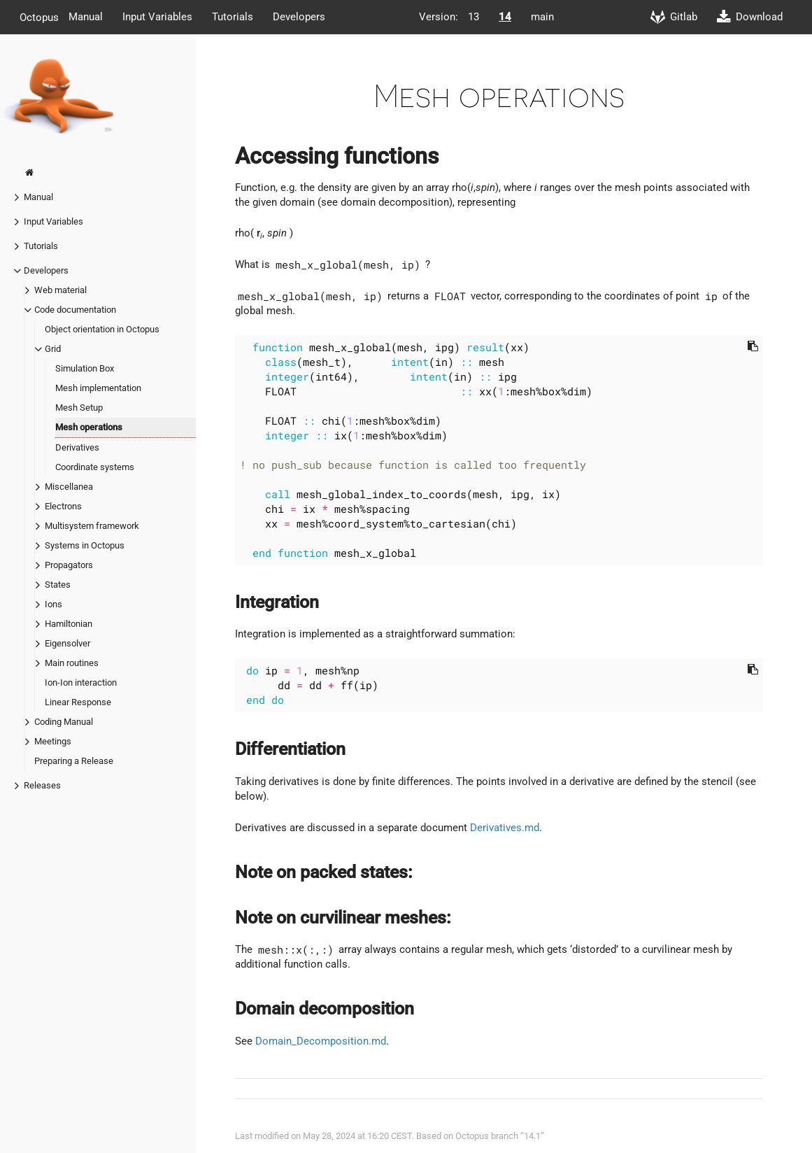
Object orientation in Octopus (102, 329)
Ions (53, 604)
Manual (86, 16)
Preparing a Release (73, 761)
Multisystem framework (92, 526)
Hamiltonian (68, 623)
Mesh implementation (98, 388)
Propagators (69, 565)
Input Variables (157, 16)
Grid (53, 349)
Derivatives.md (504, 827)
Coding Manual (63, 721)
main (542, 16)
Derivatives (77, 447)
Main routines (72, 663)
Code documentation (75, 309)
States (58, 584)
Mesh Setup (79, 407)
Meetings (52, 741)
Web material (60, 290)
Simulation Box (84, 368)
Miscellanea (69, 486)
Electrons (63, 506)
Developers (299, 16)
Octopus (39, 16)
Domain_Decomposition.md (320, 1041)
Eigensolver (67, 643)
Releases (42, 785)
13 (473, 16)
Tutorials (232, 16)
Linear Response (78, 702)
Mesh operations (88, 427)
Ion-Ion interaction (81, 682)
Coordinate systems (94, 467)
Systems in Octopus (84, 545)
